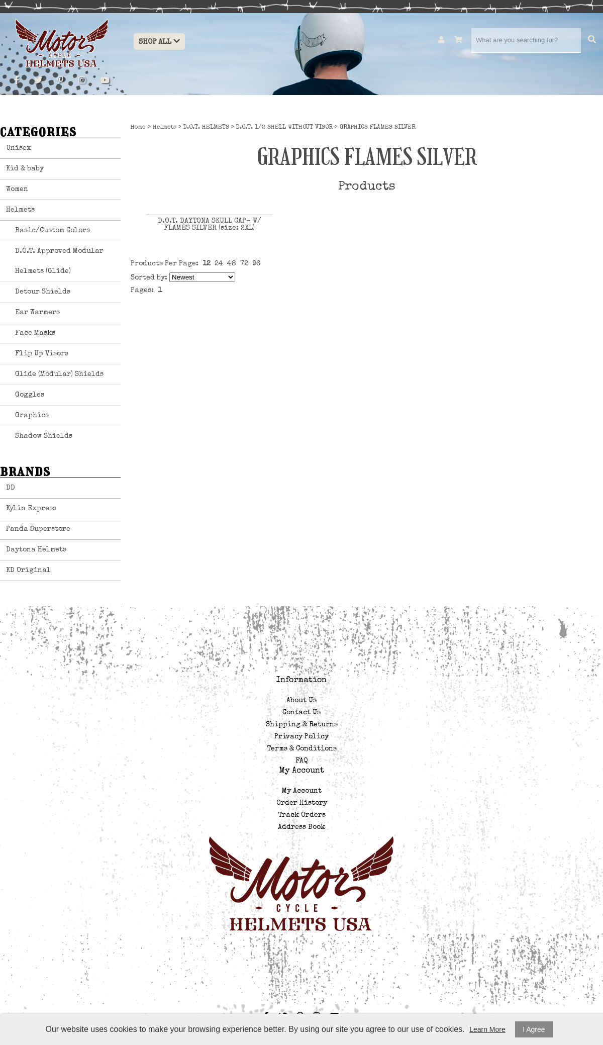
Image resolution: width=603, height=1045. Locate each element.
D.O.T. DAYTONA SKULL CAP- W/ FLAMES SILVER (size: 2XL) (209, 225)
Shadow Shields (43, 436)
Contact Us (301, 712)
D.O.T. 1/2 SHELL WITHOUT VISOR (284, 128)
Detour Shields (42, 292)
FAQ (301, 761)
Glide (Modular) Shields (59, 374)
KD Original (28, 570)
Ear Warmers (37, 312)
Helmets (20, 210)
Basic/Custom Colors (52, 230)
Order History (301, 803)
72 (244, 263)
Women (17, 189)
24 (219, 263)
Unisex (18, 148)
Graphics (32, 415)
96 (256, 263)
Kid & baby (25, 168)
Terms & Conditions (302, 748)
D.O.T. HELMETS (206, 128)
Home (138, 128)
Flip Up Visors (41, 353)
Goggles (29, 395)
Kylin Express (31, 508)
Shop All (159, 41)
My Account (302, 791)
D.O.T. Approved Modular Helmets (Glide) (59, 261)
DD (10, 488)
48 (231, 263)
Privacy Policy (301, 736)
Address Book (301, 827)
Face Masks (35, 333)
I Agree (534, 1029)
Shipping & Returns (302, 724)
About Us (301, 700)
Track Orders (302, 815)
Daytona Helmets (36, 549)
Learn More (487, 1029)
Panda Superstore (38, 529)
